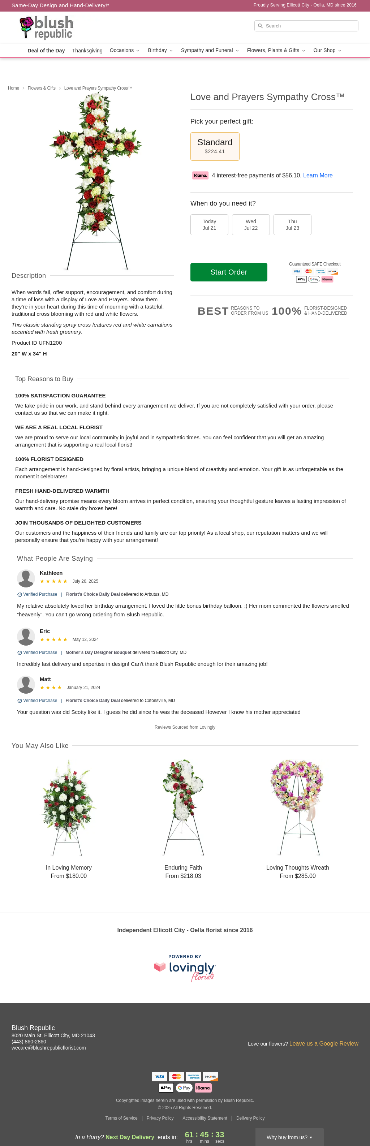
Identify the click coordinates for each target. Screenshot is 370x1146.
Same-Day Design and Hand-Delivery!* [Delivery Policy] (60, 5)
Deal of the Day (46, 50)
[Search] (306, 25)
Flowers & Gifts (42, 88)
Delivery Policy (250, 1118)
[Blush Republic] (64, 28)
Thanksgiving (87, 50)
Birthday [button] (161, 50)
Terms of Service (121, 1118)
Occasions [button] (125, 50)
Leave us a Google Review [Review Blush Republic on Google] (323, 1044)
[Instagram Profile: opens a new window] (322, 1029)
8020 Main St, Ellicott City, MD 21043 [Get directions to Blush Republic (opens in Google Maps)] (53, 1035)
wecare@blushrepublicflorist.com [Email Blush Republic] (49, 1048)
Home (13, 88)
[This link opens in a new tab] (185, 968)
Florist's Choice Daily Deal (93, 594)
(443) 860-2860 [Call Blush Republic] (29, 1041)
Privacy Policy (160, 1118)
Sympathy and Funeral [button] (210, 50)
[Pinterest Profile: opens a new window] (353, 1029)
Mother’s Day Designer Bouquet (99, 652)
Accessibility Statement (204, 1118)
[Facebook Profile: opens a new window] (337, 1029)
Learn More (318, 175)
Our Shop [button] (328, 50)
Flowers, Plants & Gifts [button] (276, 50)
